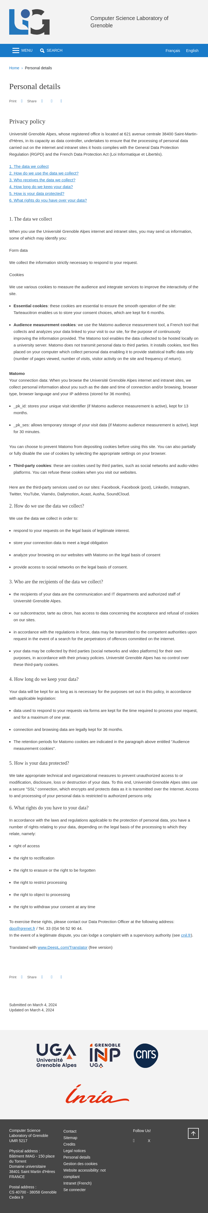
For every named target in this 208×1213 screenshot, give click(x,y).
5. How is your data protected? (36, 193)
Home (14, 68)
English (192, 50)
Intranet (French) (77, 1183)
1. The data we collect (29, 166)
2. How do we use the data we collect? (44, 173)
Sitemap (70, 1138)
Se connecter (74, 1190)
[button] (51, 50)
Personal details (76, 1157)
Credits (69, 1144)
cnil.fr (186, 935)
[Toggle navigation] (22, 50)
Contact (69, 1131)
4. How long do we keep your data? (41, 186)
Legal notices (74, 1151)
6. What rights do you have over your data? (48, 200)
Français (172, 50)
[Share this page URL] (61, 101)
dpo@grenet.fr (22, 928)
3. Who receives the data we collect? (42, 180)
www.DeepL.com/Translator (62, 947)
